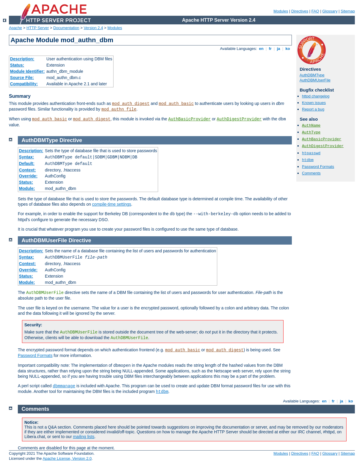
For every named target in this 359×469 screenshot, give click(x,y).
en (261, 48)
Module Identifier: (27, 71)
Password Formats (318, 166)
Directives (299, 11)
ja (278, 48)
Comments (311, 173)
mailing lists (83, 436)
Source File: (22, 77)
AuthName (311, 125)
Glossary (329, 11)
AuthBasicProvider (189, 119)
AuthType (311, 132)
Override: (28, 176)
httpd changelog (316, 96)
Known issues (314, 102)
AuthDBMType (312, 75)
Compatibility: (24, 83)
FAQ (315, 11)
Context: (27, 170)
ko (287, 48)
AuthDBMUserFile (315, 80)
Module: (27, 188)
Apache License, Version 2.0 (67, 458)
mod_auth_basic (176, 103)
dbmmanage (64, 386)
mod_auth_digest (130, 103)
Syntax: (26, 157)
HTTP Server (37, 28)
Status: (17, 65)
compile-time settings (111, 204)
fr (270, 48)
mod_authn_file (118, 109)
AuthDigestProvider (239, 119)
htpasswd (311, 153)
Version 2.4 (93, 28)
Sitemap (348, 11)
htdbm (308, 160)
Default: (26, 163)
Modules (280, 11)
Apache (15, 28)
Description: (22, 58)
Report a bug (313, 109)
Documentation (66, 28)
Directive (70, 140)
